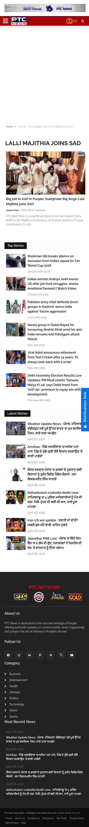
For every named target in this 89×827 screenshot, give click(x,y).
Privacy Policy (77, 818)
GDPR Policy (12, 823)
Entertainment (15, 680)
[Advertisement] (44, 74)
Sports (11, 716)
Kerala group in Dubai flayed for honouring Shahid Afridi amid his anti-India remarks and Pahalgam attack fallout (55, 332)
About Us (20, 818)
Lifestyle (12, 692)
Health (11, 686)
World (10, 710)
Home (9, 126)
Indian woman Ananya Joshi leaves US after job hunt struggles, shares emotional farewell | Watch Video (53, 283)
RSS (24, 823)
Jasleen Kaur (12, 210)
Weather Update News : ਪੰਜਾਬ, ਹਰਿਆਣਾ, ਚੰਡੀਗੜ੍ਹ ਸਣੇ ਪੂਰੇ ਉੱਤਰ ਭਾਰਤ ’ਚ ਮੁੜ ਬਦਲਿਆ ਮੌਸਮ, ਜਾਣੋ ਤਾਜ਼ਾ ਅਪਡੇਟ (55, 428)
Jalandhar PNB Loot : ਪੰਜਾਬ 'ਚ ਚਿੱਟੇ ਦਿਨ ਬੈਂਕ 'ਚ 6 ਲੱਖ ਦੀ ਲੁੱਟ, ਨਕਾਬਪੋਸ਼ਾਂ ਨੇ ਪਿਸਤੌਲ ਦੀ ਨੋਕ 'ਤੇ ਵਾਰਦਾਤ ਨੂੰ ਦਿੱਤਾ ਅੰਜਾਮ (55, 543)
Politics (11, 698)
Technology (14, 704)
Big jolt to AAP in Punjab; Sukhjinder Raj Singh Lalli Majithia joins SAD (45, 201)
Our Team (61, 818)
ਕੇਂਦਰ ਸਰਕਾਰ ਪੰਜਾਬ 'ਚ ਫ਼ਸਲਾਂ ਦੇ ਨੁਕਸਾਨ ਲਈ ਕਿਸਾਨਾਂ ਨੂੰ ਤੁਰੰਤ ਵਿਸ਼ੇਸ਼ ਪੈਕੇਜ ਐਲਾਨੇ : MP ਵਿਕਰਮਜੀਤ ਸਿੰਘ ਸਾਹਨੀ (55, 474)
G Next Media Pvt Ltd (68, 813)
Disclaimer (48, 818)
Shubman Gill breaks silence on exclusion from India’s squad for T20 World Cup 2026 (54, 260)
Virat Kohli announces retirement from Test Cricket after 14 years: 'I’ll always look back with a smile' (53, 357)
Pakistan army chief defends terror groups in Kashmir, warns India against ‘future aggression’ (53, 306)
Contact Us (34, 818)
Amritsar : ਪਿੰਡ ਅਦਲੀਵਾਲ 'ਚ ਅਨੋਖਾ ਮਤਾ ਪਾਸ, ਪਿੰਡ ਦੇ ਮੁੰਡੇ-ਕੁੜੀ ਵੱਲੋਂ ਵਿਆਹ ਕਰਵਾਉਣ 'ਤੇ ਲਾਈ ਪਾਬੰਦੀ (55, 451)
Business (12, 674)
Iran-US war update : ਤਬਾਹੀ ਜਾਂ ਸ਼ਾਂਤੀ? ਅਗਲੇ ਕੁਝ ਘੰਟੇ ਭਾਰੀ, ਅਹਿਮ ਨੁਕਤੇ (53, 522)
